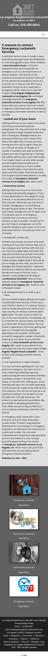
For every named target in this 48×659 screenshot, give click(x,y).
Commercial (27, 636)
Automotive (39, 636)
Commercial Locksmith (24, 533)
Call (24, 655)
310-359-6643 (30, 25)
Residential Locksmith (24, 500)
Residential (15, 636)
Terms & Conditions (11, 642)
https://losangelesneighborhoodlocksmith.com (24, 630)
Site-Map (34, 642)
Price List (25, 642)
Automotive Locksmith (24, 567)
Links (42, 642)
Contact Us (34, 639)
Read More (24, 505)
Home (5, 636)
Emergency (13, 639)
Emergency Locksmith (24, 601)
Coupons (24, 639)
